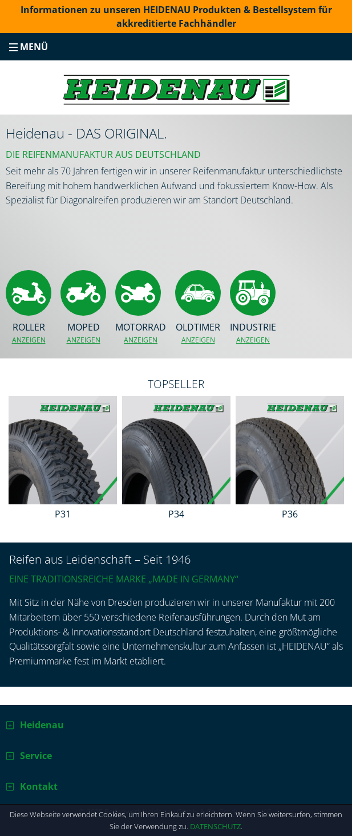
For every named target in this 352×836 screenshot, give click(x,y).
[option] (62, 460)
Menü (28, 46)
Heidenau (42, 725)
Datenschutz (215, 826)
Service (36, 755)
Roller (28, 333)
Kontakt (39, 786)
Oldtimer (198, 333)
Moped (83, 333)
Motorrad (140, 333)
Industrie (253, 333)
